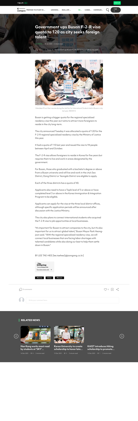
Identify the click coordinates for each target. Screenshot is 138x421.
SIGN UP (117, 3)
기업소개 (22, 3)
